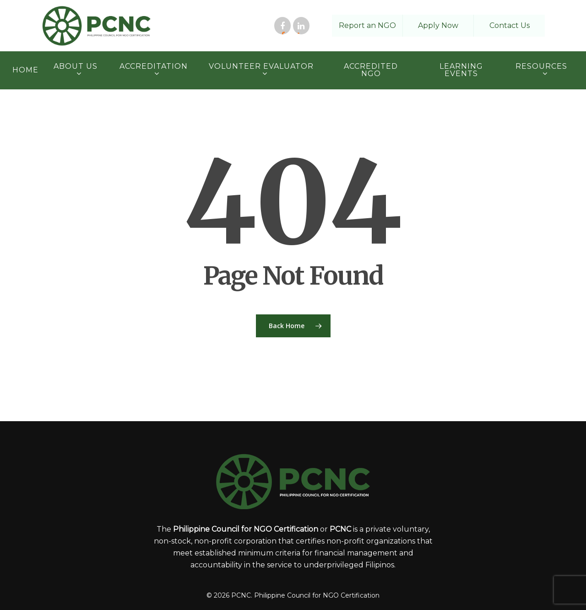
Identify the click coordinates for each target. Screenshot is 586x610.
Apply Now (438, 25)
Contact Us (509, 25)
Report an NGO (367, 25)
